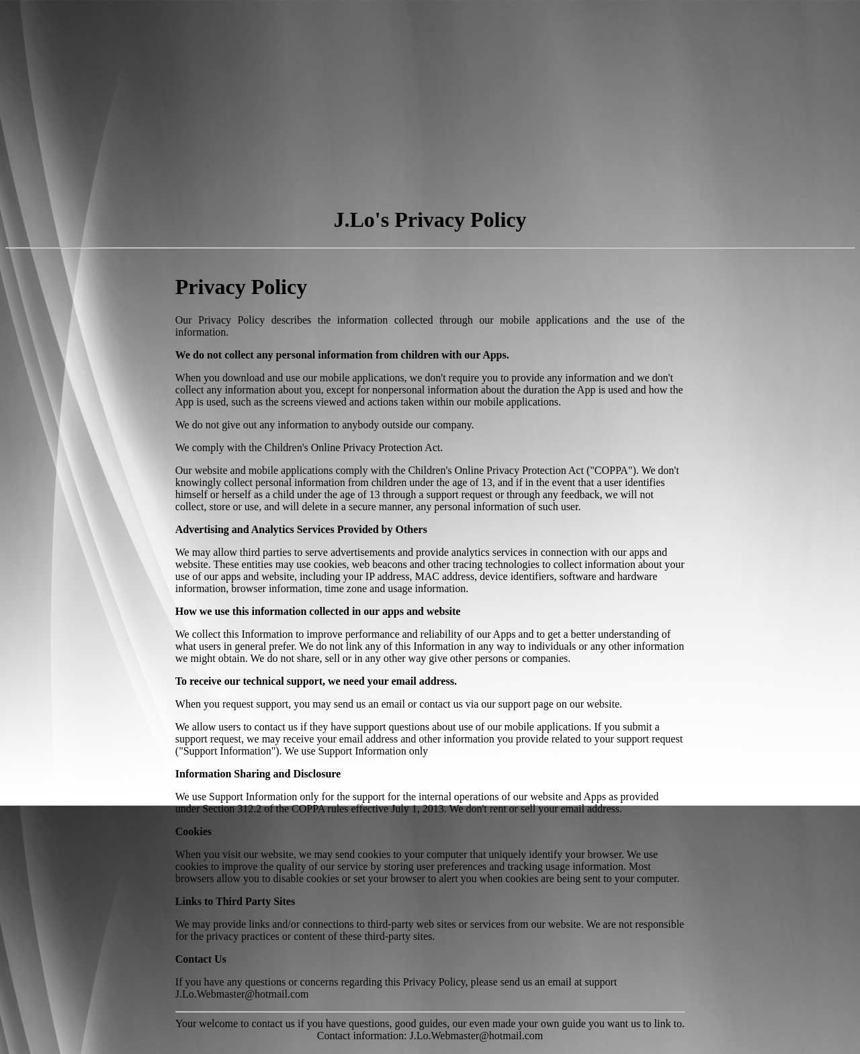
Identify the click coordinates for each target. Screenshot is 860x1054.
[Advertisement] (408, 99)
